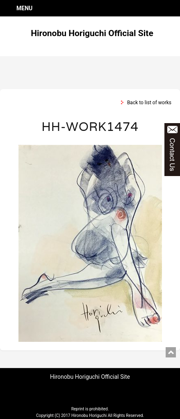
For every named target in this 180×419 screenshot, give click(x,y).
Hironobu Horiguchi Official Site (92, 33)
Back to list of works (149, 102)
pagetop (171, 352)
